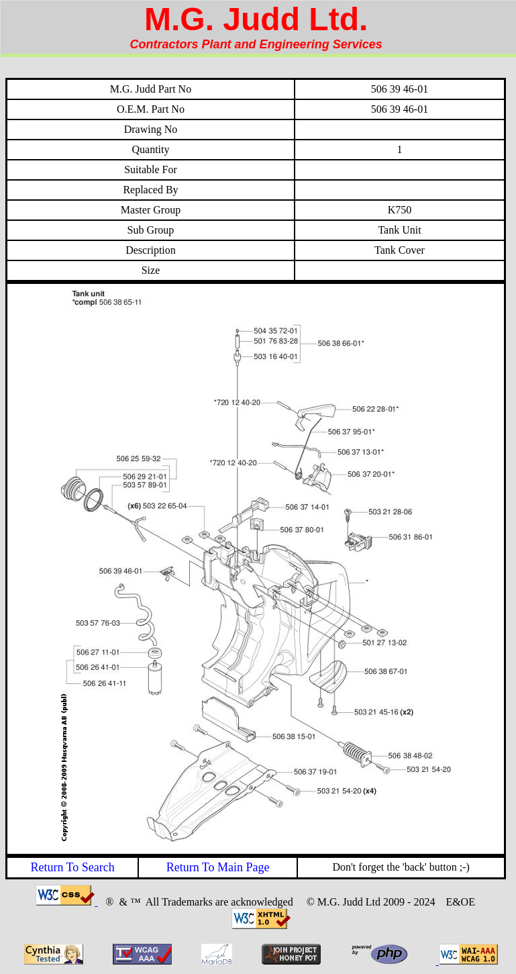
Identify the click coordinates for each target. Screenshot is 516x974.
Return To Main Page (218, 867)
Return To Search (72, 867)
